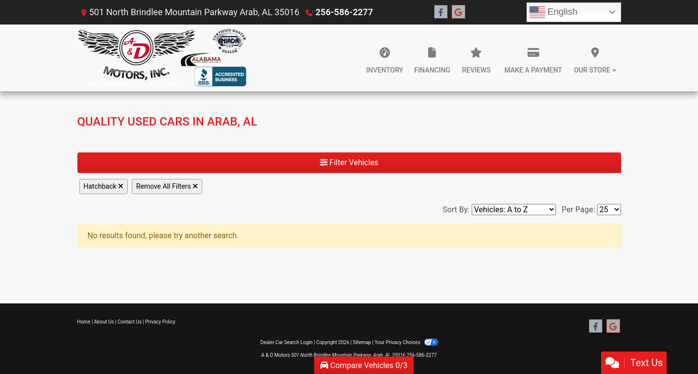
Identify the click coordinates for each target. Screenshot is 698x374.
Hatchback (104, 186)
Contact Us (130, 321)
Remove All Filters (167, 186)
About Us (104, 321)
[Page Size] (609, 209)
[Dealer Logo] (162, 57)
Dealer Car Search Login (286, 342)
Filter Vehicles (349, 162)
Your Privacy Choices (406, 342)
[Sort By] (514, 209)
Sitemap (362, 342)
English (554, 12)
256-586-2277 (344, 12)
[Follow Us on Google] (458, 12)
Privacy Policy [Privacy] (160, 321)
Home (84, 321)
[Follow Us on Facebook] (441, 12)
